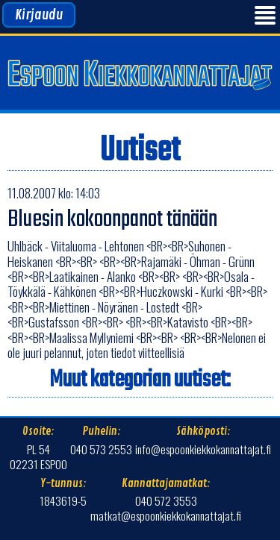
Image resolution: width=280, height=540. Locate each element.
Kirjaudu (39, 15)
